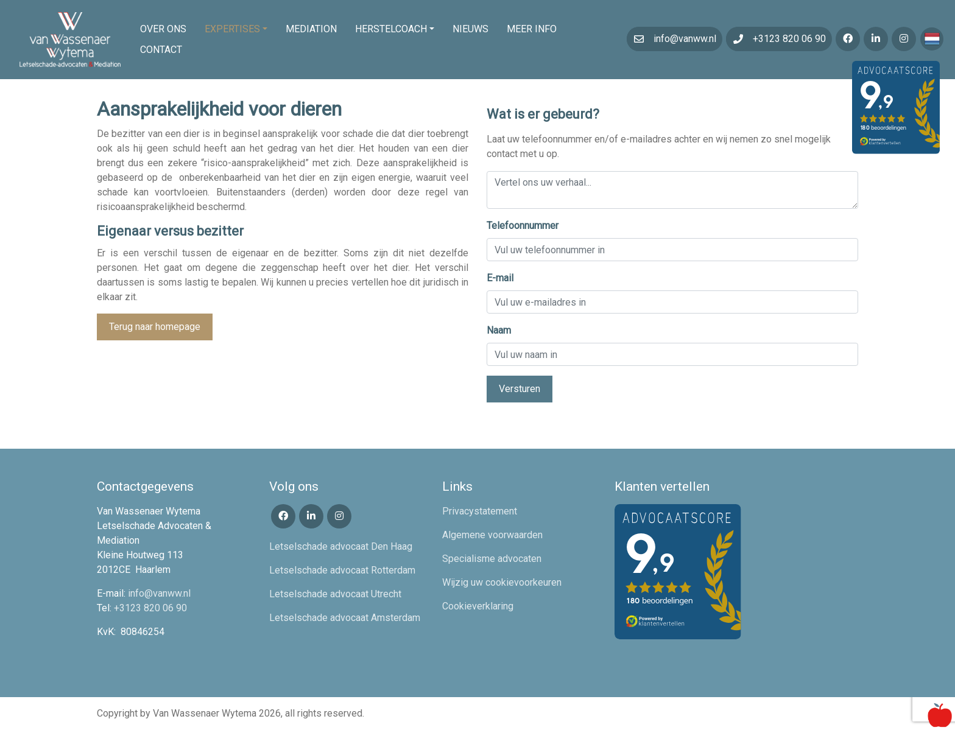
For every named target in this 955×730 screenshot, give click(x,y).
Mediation (311, 29)
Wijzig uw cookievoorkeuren (502, 582)
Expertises (232, 29)
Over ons (163, 29)
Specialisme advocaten (491, 558)
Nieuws (470, 29)
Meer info (532, 29)
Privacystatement (479, 511)
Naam (499, 330)
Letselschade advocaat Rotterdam (342, 570)
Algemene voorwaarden (492, 535)
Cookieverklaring (477, 606)
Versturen (519, 389)
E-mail (500, 278)
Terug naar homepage (154, 326)
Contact (161, 49)
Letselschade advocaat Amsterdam (344, 617)
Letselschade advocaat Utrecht (335, 594)
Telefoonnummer (523, 225)
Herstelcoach (391, 29)
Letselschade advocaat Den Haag (340, 546)
